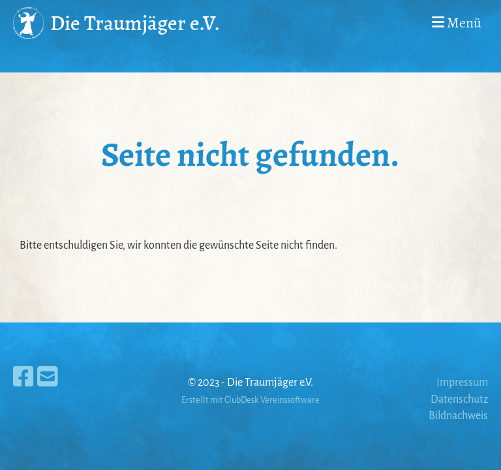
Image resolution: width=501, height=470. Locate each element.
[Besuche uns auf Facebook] (23, 378)
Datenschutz (459, 399)
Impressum (462, 382)
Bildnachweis (458, 416)
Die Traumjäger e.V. (135, 22)
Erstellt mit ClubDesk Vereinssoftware (250, 400)
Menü (456, 23)
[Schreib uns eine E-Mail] (47, 378)
